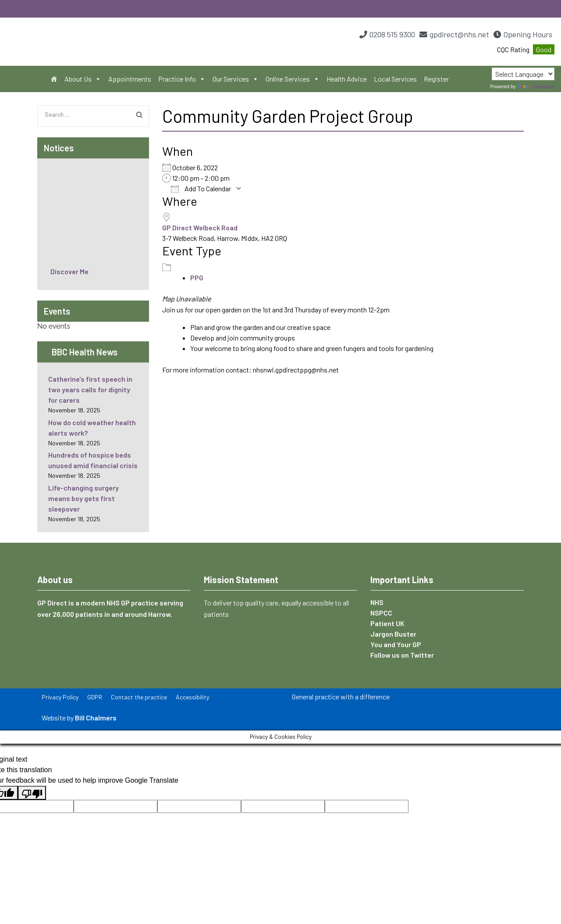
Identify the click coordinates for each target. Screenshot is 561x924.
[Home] (54, 79)
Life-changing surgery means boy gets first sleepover (83, 498)
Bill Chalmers (96, 717)
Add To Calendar (201, 188)
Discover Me (69, 271)
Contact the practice (139, 697)
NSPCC (381, 613)
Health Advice (347, 79)
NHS (376, 602)
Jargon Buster (393, 634)
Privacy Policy (60, 697)
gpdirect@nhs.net (459, 34)
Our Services (236, 79)
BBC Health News (84, 352)
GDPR (94, 697)
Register (436, 79)
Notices (59, 148)
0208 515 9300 (392, 34)
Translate (535, 86)
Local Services (395, 79)
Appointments (129, 79)
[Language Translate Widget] (523, 74)
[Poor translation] (32, 793)
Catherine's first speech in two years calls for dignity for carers (90, 389)
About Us (82, 79)
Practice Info (182, 79)
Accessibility (192, 697)
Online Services (293, 79)
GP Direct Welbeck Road (200, 227)
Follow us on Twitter (402, 655)
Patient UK (387, 623)
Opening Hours (528, 34)
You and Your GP (395, 644)
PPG (196, 277)
